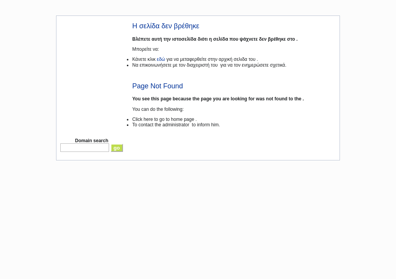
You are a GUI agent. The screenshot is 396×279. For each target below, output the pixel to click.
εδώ (161, 59)
